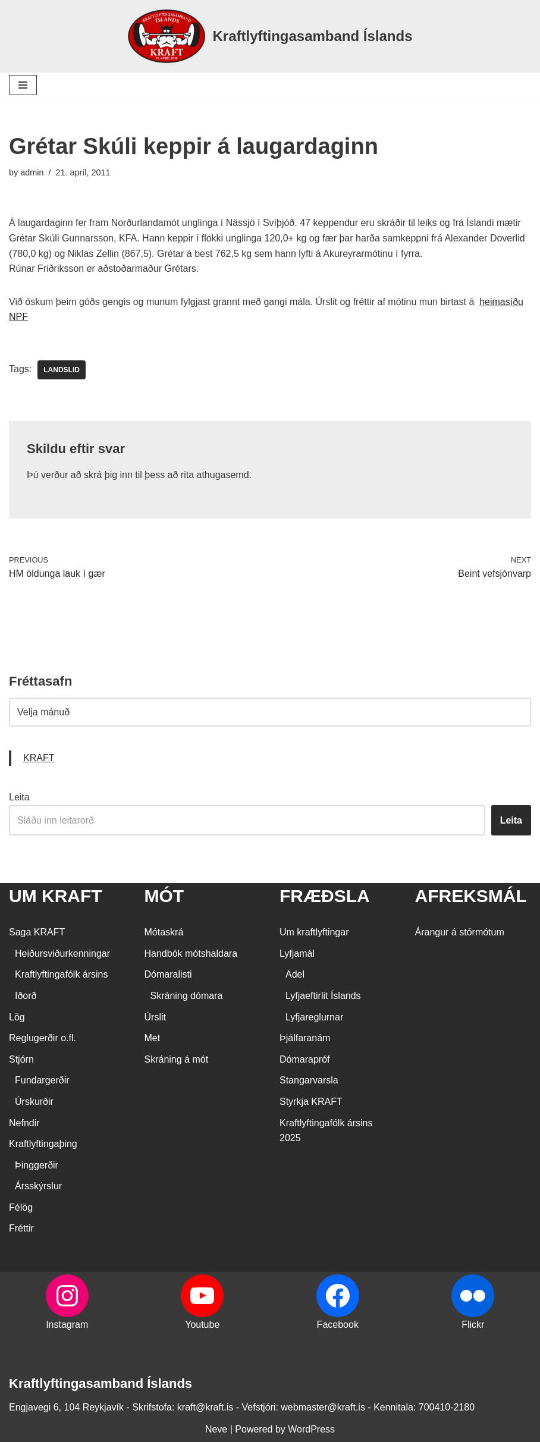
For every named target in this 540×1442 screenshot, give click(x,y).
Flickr (472, 1325)
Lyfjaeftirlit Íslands (323, 996)
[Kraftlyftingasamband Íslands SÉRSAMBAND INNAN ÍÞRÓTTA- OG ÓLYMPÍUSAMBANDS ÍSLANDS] (269, 36)
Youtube (202, 1325)
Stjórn (21, 1059)
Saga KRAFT (37, 932)
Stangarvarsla (309, 1080)
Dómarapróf (304, 1059)
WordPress (311, 1429)
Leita (19, 797)
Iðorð (25, 996)
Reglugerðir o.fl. (42, 1038)
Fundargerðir (42, 1080)
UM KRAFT (55, 896)
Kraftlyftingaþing (43, 1144)
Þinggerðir (36, 1165)
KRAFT (38, 758)
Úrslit (155, 1017)
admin (31, 172)
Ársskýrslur (38, 1186)
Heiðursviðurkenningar (62, 953)
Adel (294, 974)
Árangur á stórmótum (459, 932)
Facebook (338, 1325)
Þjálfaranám (305, 1038)
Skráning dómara (186, 996)
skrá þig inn (108, 475)
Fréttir (21, 1228)
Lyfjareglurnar (314, 1017)
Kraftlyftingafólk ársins (61, 974)
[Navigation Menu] (23, 85)
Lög (17, 1017)
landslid (61, 370)
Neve (216, 1429)
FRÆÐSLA (325, 896)
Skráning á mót (177, 1059)
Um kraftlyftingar (314, 932)
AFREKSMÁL (471, 896)
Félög (21, 1207)
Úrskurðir (34, 1102)
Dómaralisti (168, 974)
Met (153, 1038)
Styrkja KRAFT (311, 1102)
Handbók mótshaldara (191, 953)
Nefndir (24, 1123)
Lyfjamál (297, 953)
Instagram (67, 1325)
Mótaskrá (164, 932)
